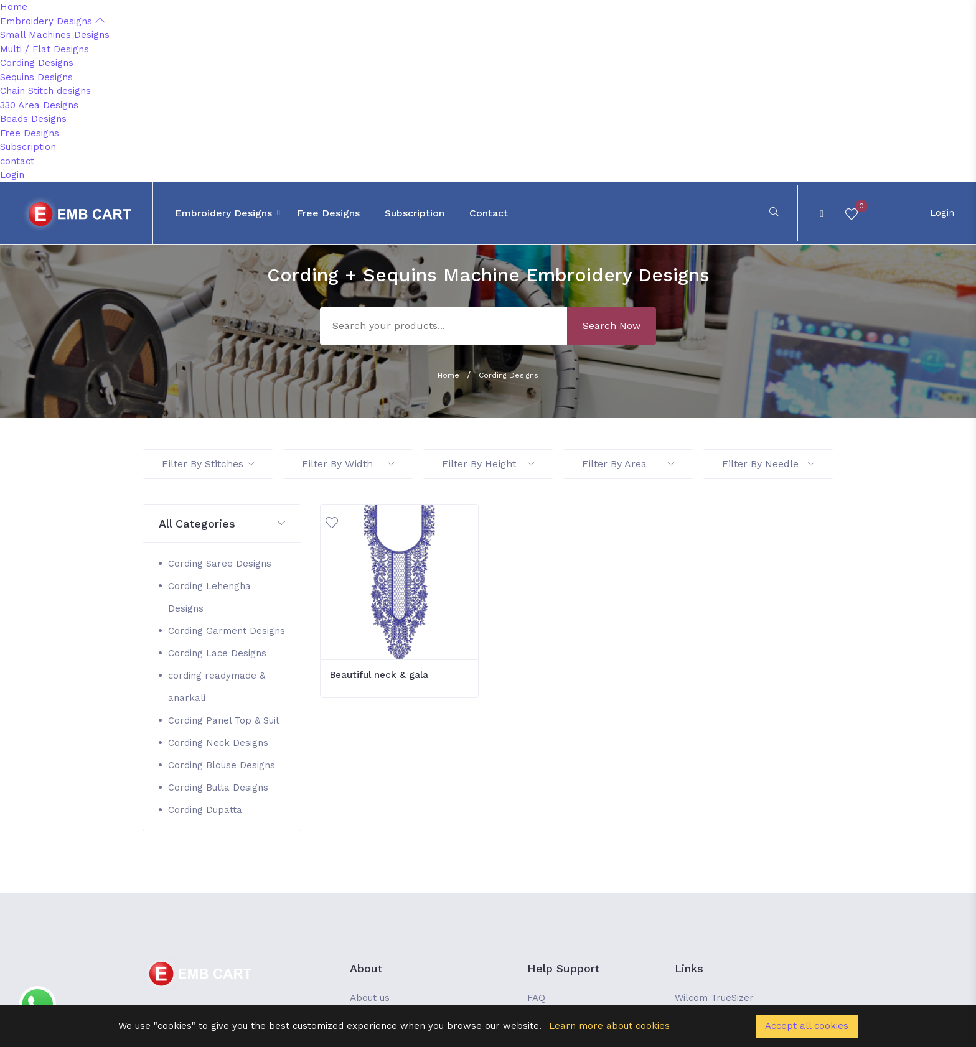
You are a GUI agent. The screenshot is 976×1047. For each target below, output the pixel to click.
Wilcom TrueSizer (714, 997)
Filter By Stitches (208, 464)
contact (17, 161)
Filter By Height (488, 464)
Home (13, 6)
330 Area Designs (39, 105)
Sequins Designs (36, 77)
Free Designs (29, 133)
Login (12, 174)
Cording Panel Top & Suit (223, 720)
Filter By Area (628, 464)
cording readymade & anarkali (216, 687)
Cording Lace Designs (217, 653)
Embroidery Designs (52, 21)
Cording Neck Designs (218, 742)
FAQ (536, 997)
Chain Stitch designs (45, 90)
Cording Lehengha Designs (209, 597)
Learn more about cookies (609, 1025)
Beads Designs (33, 118)
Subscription (28, 146)
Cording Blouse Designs (221, 765)
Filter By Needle (768, 464)
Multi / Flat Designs (44, 49)
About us (370, 997)
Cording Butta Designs (218, 787)
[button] (222, 524)
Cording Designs (36, 62)
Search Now (611, 326)
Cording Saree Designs (219, 563)
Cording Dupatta (205, 810)
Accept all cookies (806, 1025)
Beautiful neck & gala (379, 675)
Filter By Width (348, 464)
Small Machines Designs (55, 34)
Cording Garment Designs (226, 630)
